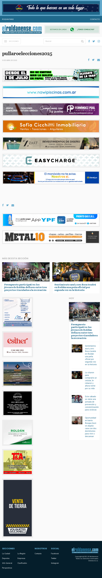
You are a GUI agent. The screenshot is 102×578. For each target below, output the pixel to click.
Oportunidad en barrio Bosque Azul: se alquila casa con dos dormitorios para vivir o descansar (91, 427)
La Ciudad (6, 553)
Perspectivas (7, 568)
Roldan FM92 (8, 19)
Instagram (55, 563)
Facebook (55, 553)
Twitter (53, 558)
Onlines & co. (93, 561)
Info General (7, 563)
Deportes (6, 558)
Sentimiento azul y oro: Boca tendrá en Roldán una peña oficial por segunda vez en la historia (91, 355)
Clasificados (22, 563)
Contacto (95, 19)
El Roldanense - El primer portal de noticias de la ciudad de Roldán (22, 29)
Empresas (21, 558)
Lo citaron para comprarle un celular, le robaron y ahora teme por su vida (91, 380)
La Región (21, 553)
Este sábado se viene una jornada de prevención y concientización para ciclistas (92, 403)
